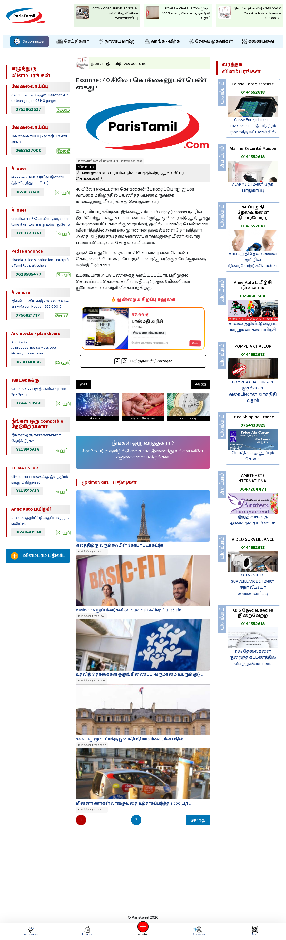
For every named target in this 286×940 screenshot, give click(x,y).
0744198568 (28, 403)
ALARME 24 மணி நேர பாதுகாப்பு (252, 187)
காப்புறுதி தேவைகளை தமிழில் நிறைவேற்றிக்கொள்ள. (253, 260)
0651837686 (27, 192)
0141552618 (27, 450)
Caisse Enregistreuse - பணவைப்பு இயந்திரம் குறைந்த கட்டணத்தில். (253, 126)
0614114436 (28, 362)
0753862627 (28, 109)
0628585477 (28, 274)
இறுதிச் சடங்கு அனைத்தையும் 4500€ (252, 520)
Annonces (31, 931)
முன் (83, 384)
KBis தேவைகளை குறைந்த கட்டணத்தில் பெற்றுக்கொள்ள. (253, 657)
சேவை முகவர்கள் (211, 41)
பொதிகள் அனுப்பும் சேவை (253, 456)
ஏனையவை (258, 41)
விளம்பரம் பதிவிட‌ (38, 556)
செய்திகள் (71, 41)
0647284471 (252, 489)
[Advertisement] (38, 652)
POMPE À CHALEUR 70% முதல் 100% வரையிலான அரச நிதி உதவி (253, 391)
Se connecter (29, 41)
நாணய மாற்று (117, 41)
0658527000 (28, 150)
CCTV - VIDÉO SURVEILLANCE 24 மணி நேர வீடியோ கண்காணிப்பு (253, 584)
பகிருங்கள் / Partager (143, 361)
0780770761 (28, 233)
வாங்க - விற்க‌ (162, 41)
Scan (255, 931)
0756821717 (27, 315)
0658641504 (28, 532)
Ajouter (143, 931)
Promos (87, 931)
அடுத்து (200, 384)
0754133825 (252, 425)
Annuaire (198, 931)
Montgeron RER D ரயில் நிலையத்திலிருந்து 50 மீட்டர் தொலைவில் (130, 173)
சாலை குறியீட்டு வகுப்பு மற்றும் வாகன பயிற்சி (253, 327)
